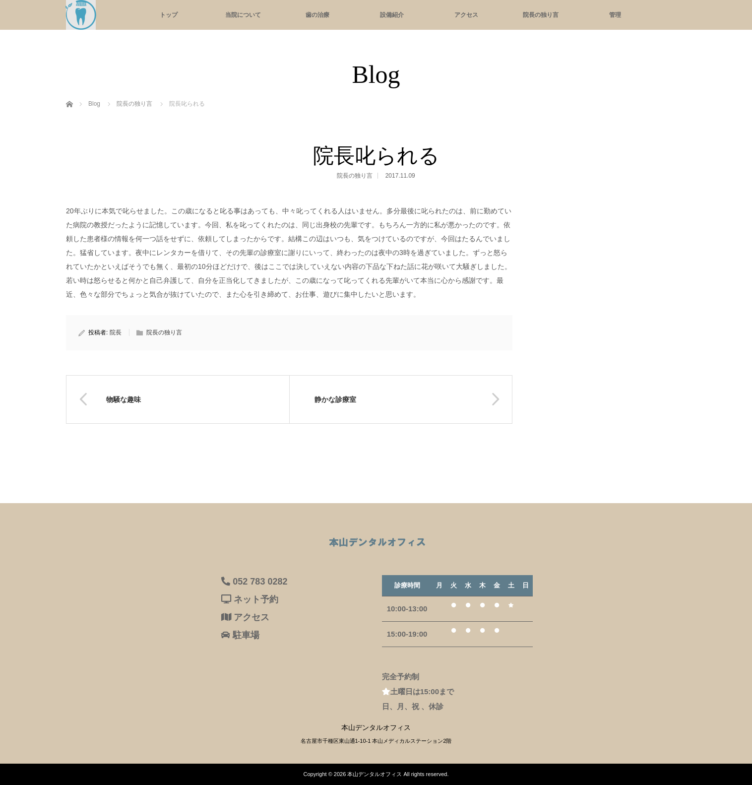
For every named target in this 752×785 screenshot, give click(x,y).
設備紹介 (392, 14)
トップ (169, 14)
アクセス (466, 14)
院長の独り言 (541, 14)
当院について (243, 14)
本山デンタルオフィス (374, 774)
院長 (116, 332)
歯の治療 (317, 14)
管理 (615, 14)
